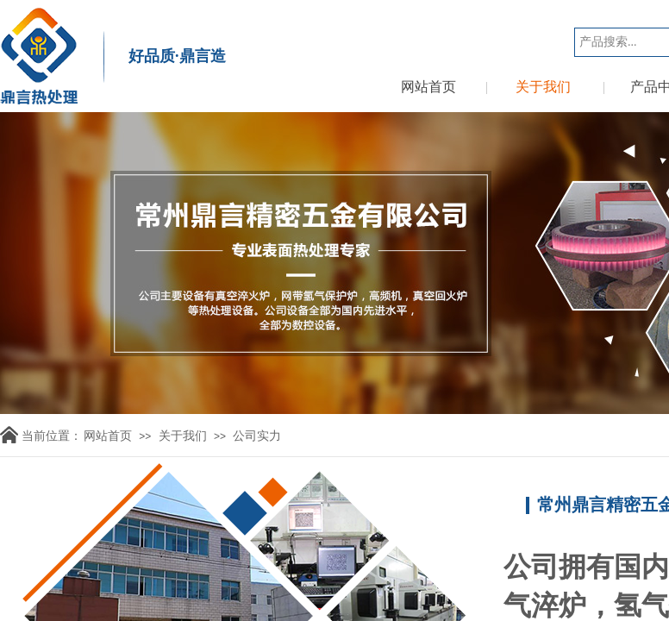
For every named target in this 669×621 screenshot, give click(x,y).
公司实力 (257, 436)
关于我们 (543, 86)
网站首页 (428, 86)
